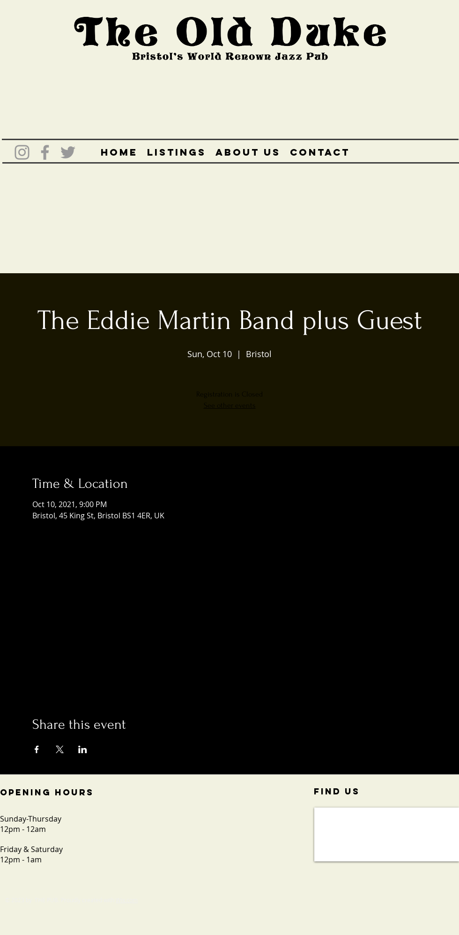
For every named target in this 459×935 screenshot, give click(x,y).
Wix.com (127, 900)
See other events (230, 405)
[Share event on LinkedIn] (82, 749)
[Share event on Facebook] (36, 749)
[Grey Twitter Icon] (68, 152)
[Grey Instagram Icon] (22, 152)
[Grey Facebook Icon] (45, 152)
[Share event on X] (59, 749)
